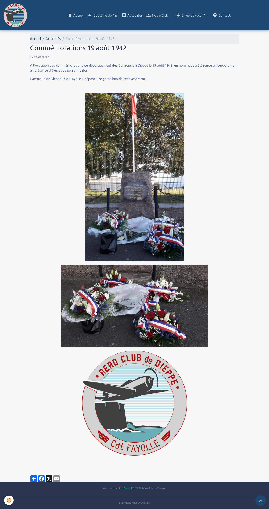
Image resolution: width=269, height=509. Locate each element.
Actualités (132, 15)
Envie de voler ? (191, 15)
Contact (221, 15)
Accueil (75, 15)
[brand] (16, 15)
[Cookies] (9, 500)
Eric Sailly (125, 488)
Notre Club (157, 15)
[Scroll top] (260, 500)
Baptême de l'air (103, 15)
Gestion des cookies (134, 503)
